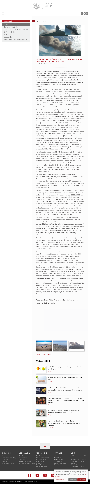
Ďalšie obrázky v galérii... (44, 354)
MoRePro (39, 463)
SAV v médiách (9, 32)
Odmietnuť (72, 479)
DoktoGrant (40, 465)
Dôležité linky (8, 37)
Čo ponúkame (58, 465)
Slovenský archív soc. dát (79, 459)
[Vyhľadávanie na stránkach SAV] (82, 13)
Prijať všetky (82, 479)
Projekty (21, 456)
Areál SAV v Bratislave (60, 463)
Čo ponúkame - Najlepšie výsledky (16, 29)
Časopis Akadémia (77, 465)
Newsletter (8, 34)
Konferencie (23, 458)
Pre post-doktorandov (43, 458)
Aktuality (8, 24)
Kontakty (5, 461)
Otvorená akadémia (11, 27)
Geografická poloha (8, 463)
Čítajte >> (51, 371)
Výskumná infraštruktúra (27, 463)
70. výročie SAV (58, 461)
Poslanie (4, 456)
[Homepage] (36, 6)
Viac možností (59, 479)
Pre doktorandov (41, 456)
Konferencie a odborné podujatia (15, 39)
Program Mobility (41, 467)
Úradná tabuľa (58, 459)
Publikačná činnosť (25, 461)
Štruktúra (5, 459)
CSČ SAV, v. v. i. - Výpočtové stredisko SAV (27, 482)
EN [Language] (87, 13)
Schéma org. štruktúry (9, 458)
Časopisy (22, 459)
